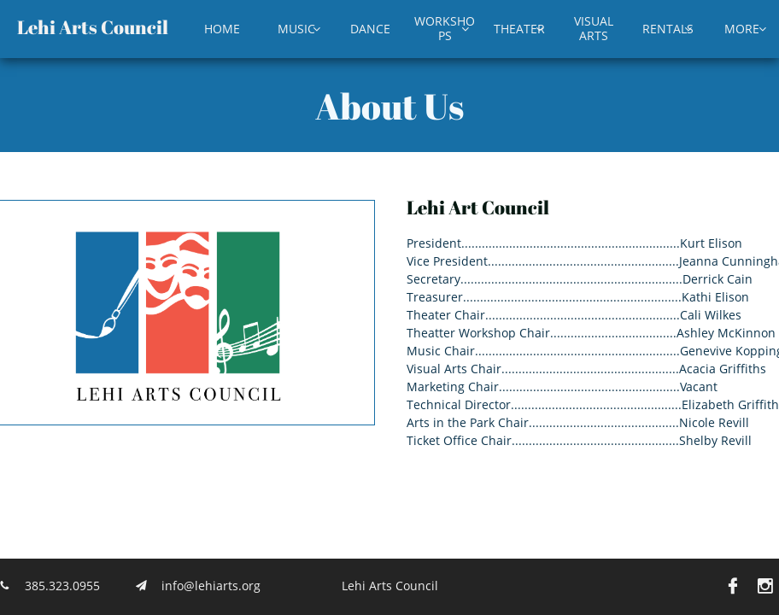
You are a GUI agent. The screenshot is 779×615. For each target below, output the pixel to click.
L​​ (22, 27)
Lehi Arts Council (390, 585)
